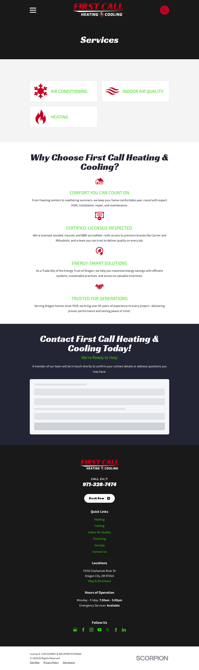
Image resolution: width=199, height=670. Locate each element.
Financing (99, 538)
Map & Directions (99, 581)
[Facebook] (83, 630)
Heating (99, 519)
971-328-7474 (99, 484)
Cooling (100, 525)
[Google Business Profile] (75, 630)
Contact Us (99, 551)
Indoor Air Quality (99, 532)
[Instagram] (91, 630)
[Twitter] (108, 630)
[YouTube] (100, 630)
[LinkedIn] (124, 630)
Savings (99, 545)
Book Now (99, 498)
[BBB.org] (116, 630)
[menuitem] (34, 662)
